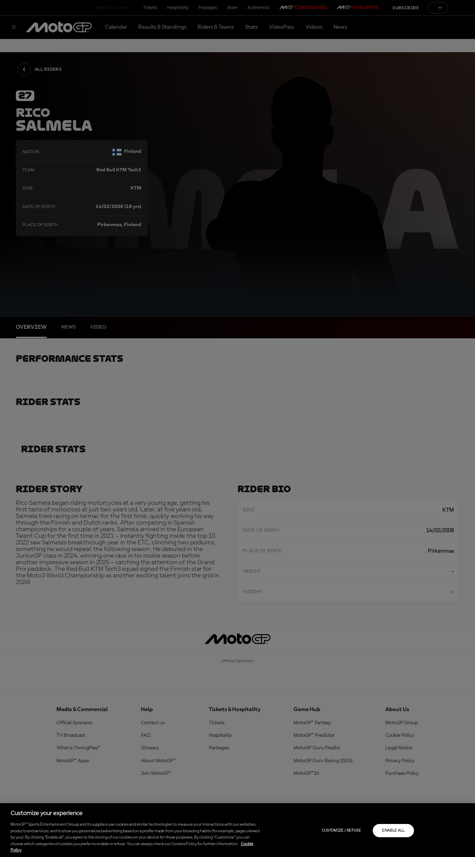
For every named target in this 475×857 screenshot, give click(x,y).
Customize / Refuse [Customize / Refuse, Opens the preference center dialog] (341, 831)
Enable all (393, 831)
